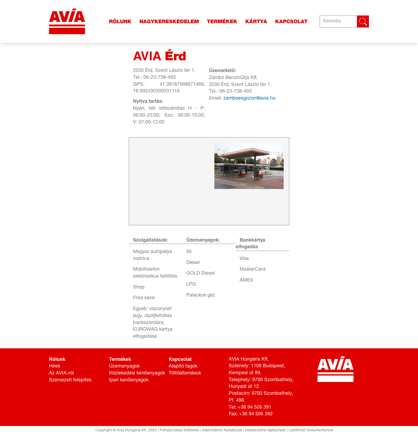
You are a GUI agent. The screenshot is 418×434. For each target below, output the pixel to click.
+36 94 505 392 (256, 414)
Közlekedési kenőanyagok (137, 373)
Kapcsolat (291, 21)
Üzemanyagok (124, 366)
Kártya (256, 21)
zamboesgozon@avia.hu (249, 98)
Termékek (222, 21)
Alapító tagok (183, 366)
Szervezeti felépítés (70, 380)
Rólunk (120, 21)
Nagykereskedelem (169, 21)
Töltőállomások (185, 373)
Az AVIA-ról (61, 373)
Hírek (54, 366)
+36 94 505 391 (254, 407)
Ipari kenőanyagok (128, 380)
